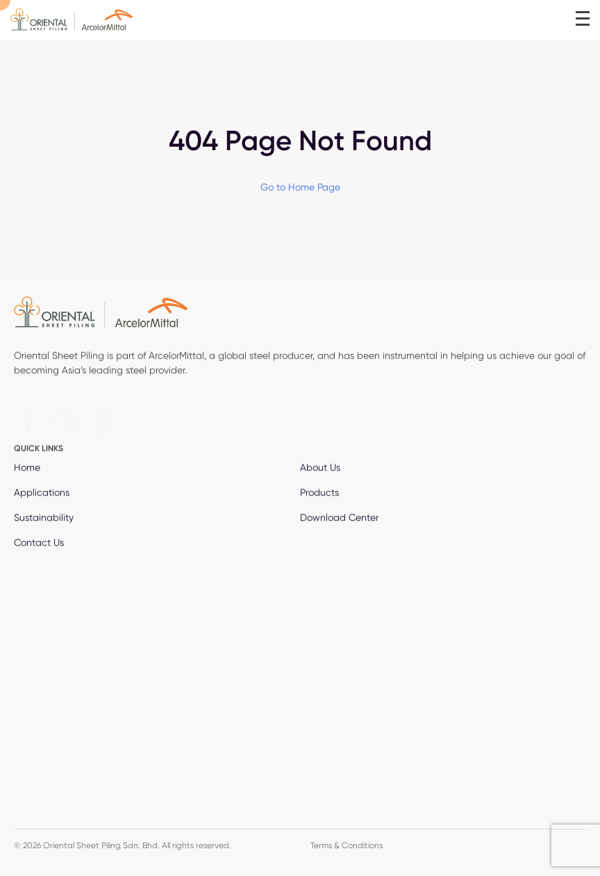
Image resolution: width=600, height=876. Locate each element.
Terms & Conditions (346, 845)
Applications (41, 493)
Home (27, 468)
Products (319, 493)
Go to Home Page (300, 187)
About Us (320, 468)
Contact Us (39, 543)
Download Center (339, 518)
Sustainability (44, 518)
